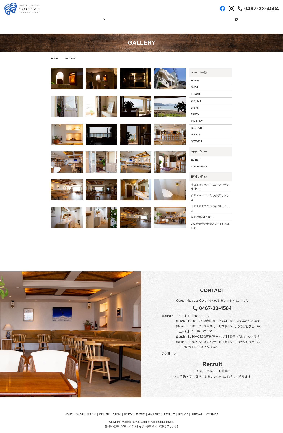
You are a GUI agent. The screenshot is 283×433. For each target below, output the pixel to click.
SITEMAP (196, 137)
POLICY (195, 130)
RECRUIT (188, 17)
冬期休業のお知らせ (202, 213)
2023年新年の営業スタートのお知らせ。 (210, 222)
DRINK (195, 103)
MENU (100, 17)
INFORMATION (200, 162)
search (226, 18)
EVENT (142, 17)
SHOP (81, 17)
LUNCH (195, 90)
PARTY (122, 17)
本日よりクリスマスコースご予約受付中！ (210, 182)
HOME (63, 17)
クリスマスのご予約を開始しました (210, 193)
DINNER (196, 97)
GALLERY (164, 17)
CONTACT (211, 17)
